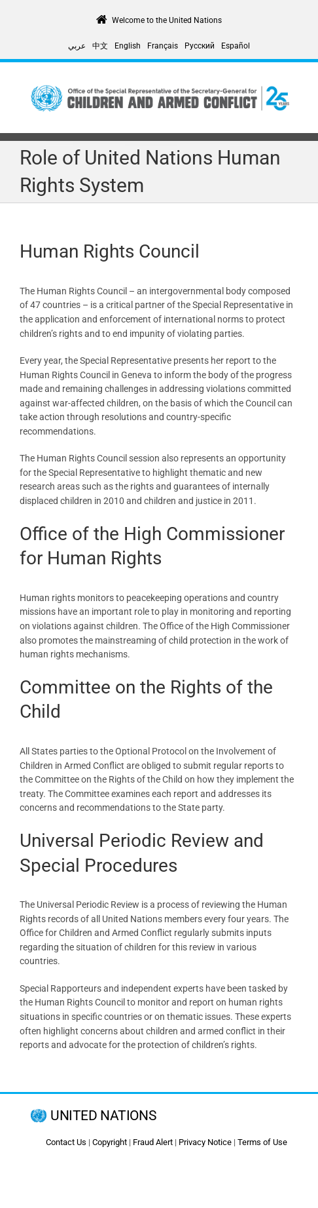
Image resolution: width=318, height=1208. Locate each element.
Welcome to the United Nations (167, 20)
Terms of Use (262, 1142)
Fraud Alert (153, 1142)
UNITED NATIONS (103, 1116)
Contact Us (66, 1142)
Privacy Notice (205, 1142)
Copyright (109, 1142)
